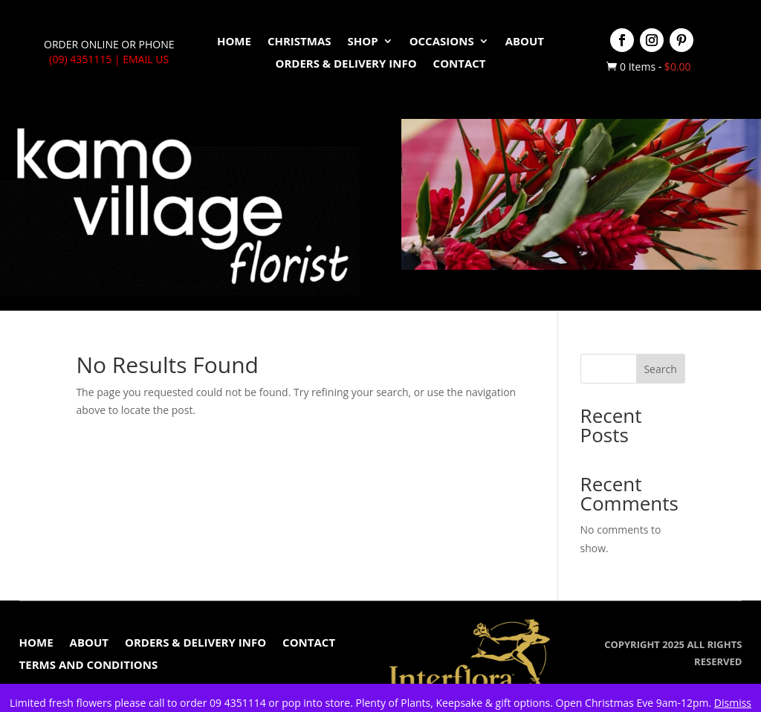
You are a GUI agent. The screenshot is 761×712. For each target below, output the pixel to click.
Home (234, 42)
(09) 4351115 (80, 59)
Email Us (146, 59)
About (524, 42)
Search (660, 369)
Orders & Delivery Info (345, 64)
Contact (459, 64)
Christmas (299, 42)
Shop (363, 42)
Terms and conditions (88, 665)
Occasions (441, 42)
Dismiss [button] (732, 703)
